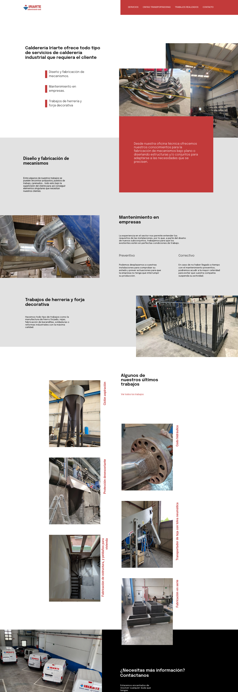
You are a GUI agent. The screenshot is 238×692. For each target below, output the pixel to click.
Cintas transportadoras (156, 7)
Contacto (208, 7)
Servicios (133, 7)
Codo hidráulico (177, 435)
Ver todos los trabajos (132, 394)
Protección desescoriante (105, 476)
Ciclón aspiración (105, 393)
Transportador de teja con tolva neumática (177, 531)
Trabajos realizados (186, 7)
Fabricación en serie (177, 593)
